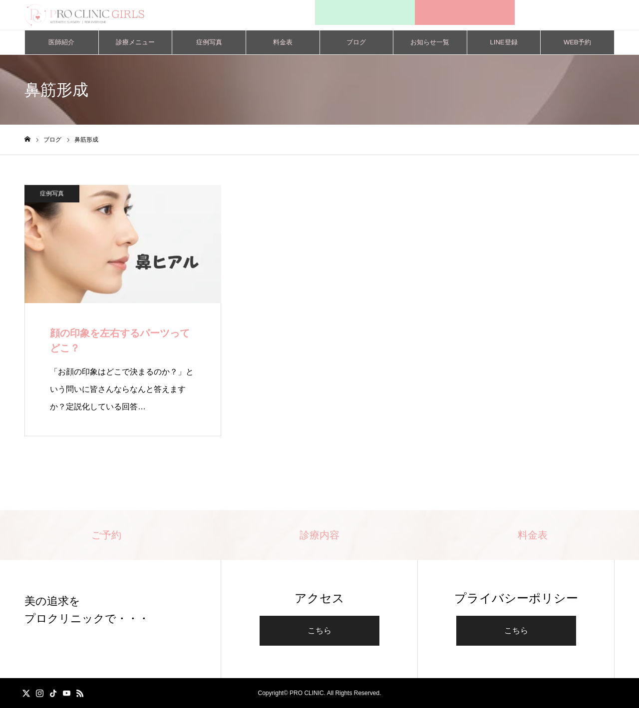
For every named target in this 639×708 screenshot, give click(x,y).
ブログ (356, 42)
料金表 (283, 42)
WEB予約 (578, 42)
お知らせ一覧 (429, 42)
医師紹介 (61, 42)
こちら (319, 630)
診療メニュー (135, 42)
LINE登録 (504, 42)
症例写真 (209, 42)
